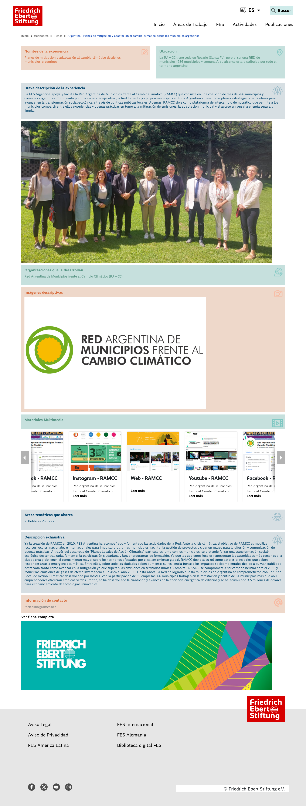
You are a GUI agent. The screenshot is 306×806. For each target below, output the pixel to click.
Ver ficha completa (37, 617)
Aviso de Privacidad (48, 735)
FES (220, 24)
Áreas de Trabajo (190, 24)
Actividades (245, 24)
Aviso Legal (40, 724)
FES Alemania (131, 735)
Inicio (159, 24)
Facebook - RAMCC (36, 478)
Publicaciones (279, 24)
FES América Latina (48, 745)
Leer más (80, 496)
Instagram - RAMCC (95, 478)
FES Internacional (135, 724)
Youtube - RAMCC (208, 478)
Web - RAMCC (146, 478)
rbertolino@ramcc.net (40, 607)
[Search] (281, 10)
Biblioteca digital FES (139, 745)
